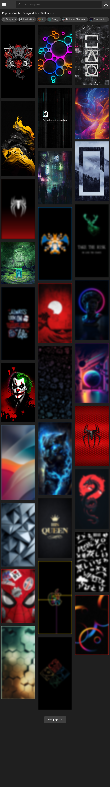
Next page (55, 719)
